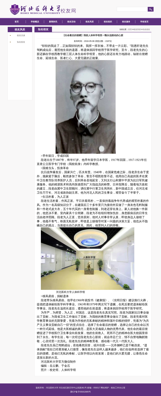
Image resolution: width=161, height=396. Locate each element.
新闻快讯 (53, 21)
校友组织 (108, 21)
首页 (17, 21)
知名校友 (21, 42)
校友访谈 (21, 35)
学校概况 (35, 21)
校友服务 (126, 21)
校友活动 (71, 21)
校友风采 (90, 21)
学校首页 (144, 21)
